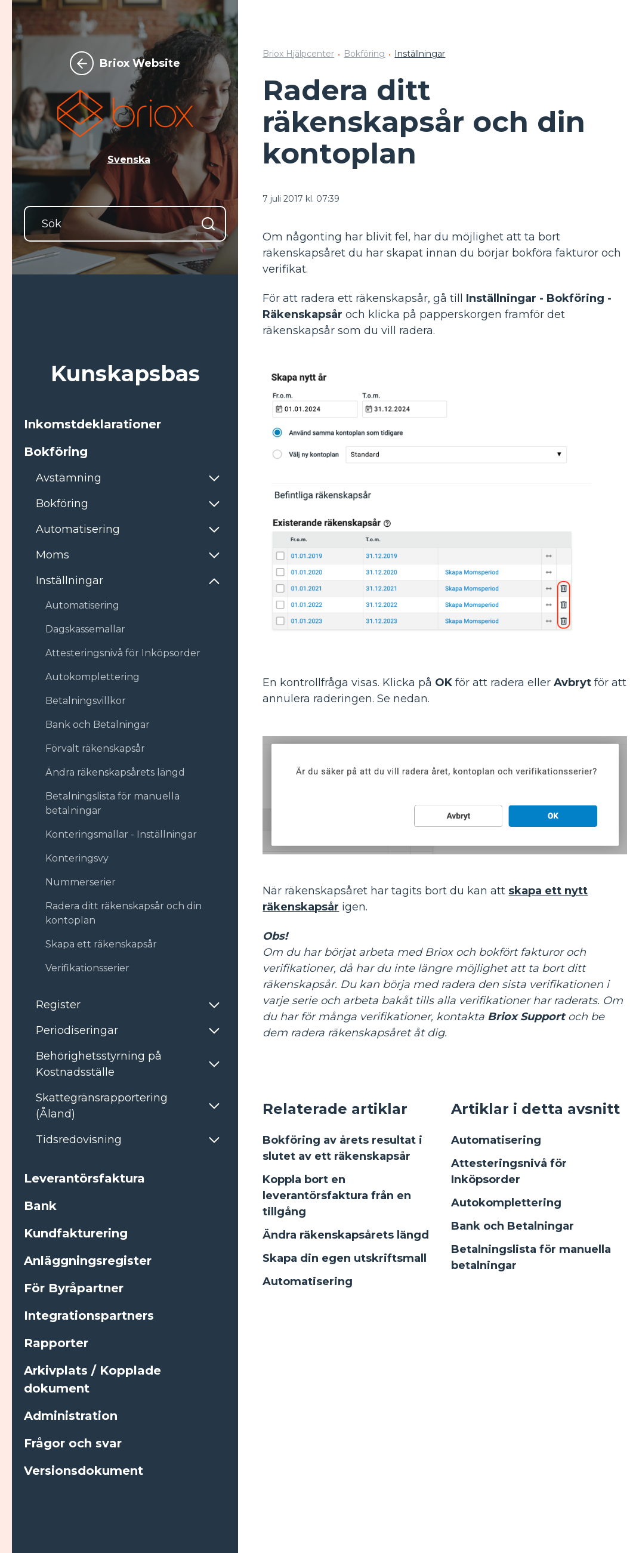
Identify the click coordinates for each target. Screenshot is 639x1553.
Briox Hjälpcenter (298, 53)
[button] (125, 424)
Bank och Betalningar (512, 1226)
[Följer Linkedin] (618, 1425)
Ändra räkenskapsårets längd (346, 1235)
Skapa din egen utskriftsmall (345, 1258)
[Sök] (125, 224)
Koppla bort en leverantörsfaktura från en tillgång (337, 1195)
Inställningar (419, 53)
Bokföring (364, 53)
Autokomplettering (506, 1202)
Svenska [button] (128, 159)
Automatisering (308, 1281)
